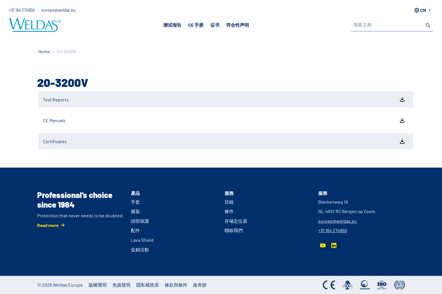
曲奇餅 (200, 284)
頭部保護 (140, 221)
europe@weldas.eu (58, 10)
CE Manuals (224, 120)
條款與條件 (176, 284)
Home (44, 51)
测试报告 (172, 25)
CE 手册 (196, 25)
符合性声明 (237, 25)
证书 (214, 25)
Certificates (224, 141)
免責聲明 (121, 284)
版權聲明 (98, 284)
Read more (48, 225)
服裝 (135, 211)
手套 (135, 202)
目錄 (229, 202)
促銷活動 (140, 249)
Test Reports (224, 99)
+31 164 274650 (22, 10)
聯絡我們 (234, 230)
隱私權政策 (147, 284)
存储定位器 (236, 221)
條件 (229, 211)
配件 (135, 230)
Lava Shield (142, 240)
